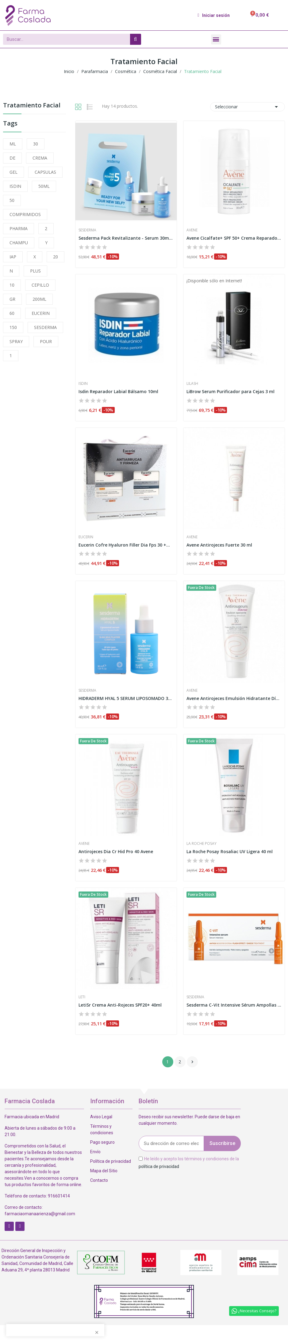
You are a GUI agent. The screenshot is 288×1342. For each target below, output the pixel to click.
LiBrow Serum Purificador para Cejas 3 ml (230, 391)
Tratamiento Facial (31, 105)
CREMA (40, 158)
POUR (46, 341)
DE (12, 158)
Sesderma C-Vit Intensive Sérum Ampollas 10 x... (234, 1005)
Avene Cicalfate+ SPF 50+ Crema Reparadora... (234, 238)
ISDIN (15, 186)
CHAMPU (19, 243)
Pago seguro (102, 1142)
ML (13, 144)
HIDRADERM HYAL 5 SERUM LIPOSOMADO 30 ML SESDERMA (126, 698)
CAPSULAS (45, 172)
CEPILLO (40, 285)
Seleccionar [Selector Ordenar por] (247, 106)
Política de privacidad (110, 1161)
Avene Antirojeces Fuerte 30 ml (219, 545)
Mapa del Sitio (103, 1170)
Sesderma (87, 230)
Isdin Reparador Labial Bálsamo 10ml (118, 391)
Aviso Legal (101, 1116)
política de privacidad (159, 1166)
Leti (82, 997)
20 (55, 257)
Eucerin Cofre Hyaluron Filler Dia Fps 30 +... (124, 545)
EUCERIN (41, 313)
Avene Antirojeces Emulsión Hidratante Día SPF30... (234, 698)
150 (13, 327)
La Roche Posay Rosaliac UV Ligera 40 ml (229, 851)
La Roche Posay (201, 843)
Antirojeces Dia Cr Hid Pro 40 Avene (116, 851)
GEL (13, 172)
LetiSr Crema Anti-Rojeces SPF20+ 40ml (120, 1005)
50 (12, 200)
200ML (39, 299)
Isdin (83, 383)
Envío (95, 1151)
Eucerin (86, 537)
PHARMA (19, 228)
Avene (192, 230)
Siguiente (192, 1062)
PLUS (35, 271)
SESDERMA (45, 327)
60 (12, 313)
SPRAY (16, 341)
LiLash (192, 383)
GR (12, 299)
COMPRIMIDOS (25, 214)
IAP (13, 257)
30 (35, 144)
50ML (44, 186)
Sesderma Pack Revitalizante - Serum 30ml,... (126, 238)
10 (12, 285)
